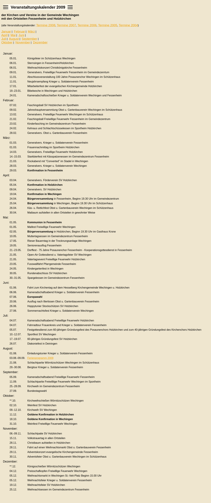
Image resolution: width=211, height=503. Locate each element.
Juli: (5, 315)
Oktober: (8, 395)
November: (10, 428)
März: (6, 137)
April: (6, 175)
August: (8, 348)
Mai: (6, 217)
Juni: (6, 282)
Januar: (8, 53)
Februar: (8, 100)
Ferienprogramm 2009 (40, 358)
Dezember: (10, 461)
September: (10, 372)
